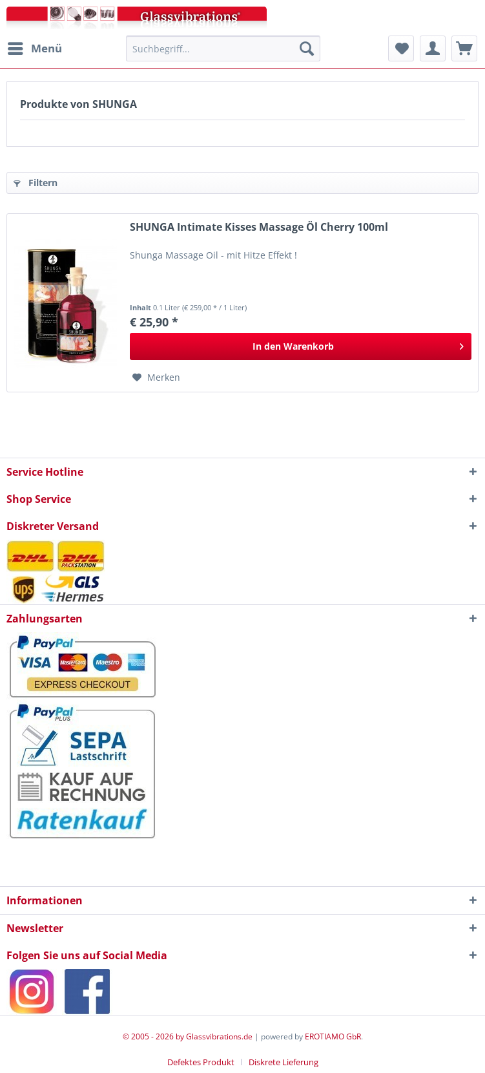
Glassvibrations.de (219, 1036)
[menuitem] (34, 48)
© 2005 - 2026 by (154, 1036)
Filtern (35, 182)
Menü (35, 47)
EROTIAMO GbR (333, 1036)
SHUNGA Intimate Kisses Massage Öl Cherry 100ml (259, 227)
